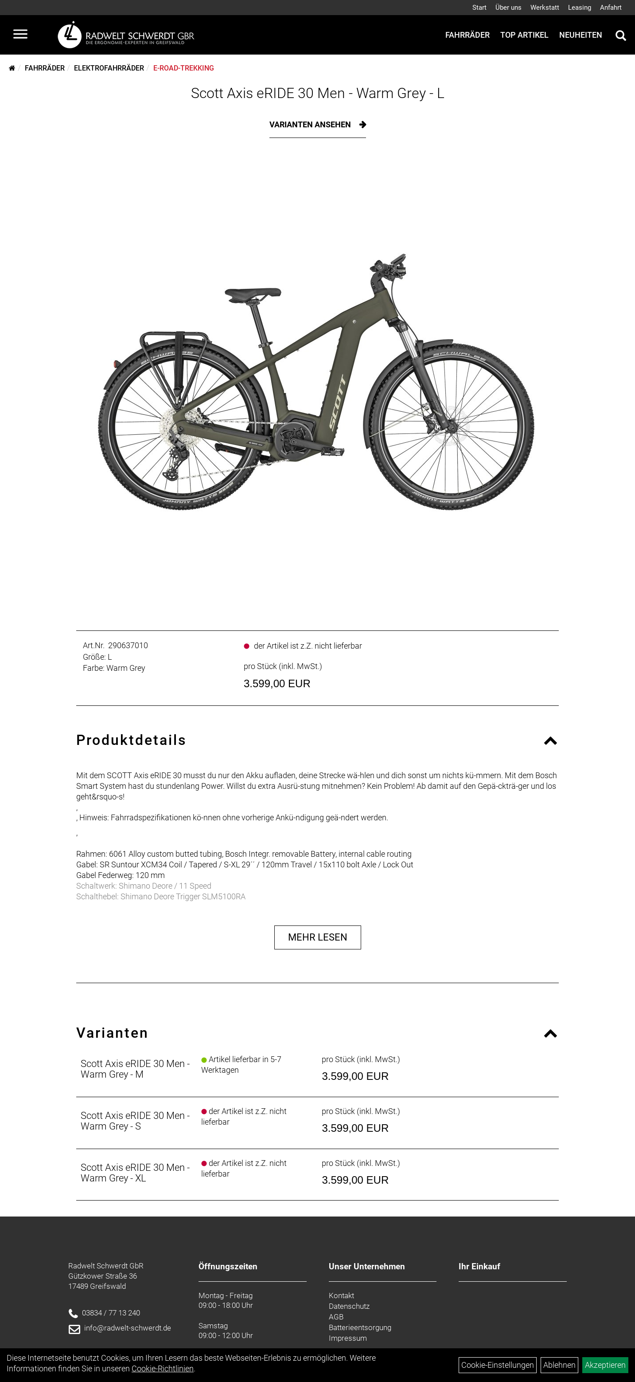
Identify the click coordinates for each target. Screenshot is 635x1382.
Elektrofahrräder (109, 68)
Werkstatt (544, 8)
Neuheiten (580, 34)
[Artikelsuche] (621, 37)
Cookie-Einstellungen (497, 1365)
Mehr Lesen (317, 937)
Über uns (508, 8)
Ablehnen (559, 1365)
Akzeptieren (605, 1365)
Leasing (579, 8)
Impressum (348, 1338)
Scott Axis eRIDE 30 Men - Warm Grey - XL (135, 1173)
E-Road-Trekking (183, 68)
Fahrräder (467, 34)
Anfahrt (611, 8)
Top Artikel (524, 34)
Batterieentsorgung (360, 1327)
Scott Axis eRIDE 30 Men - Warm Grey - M (135, 1069)
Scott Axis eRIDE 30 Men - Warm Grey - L (317, 93)
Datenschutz (349, 1306)
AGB (336, 1316)
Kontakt (341, 1295)
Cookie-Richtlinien (163, 1368)
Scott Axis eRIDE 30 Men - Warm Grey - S (135, 1121)
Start (479, 8)
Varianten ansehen (311, 124)
